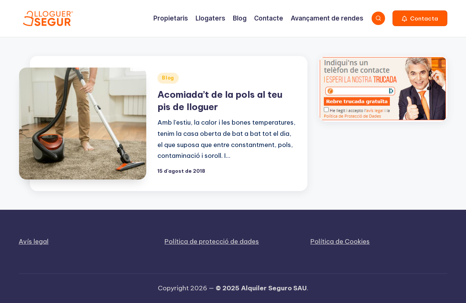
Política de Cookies (340, 241)
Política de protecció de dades (212, 241)
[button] (419, 18)
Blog (168, 78)
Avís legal (34, 241)
